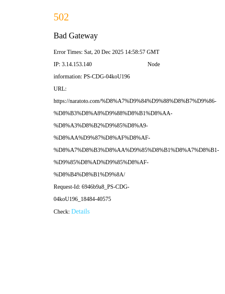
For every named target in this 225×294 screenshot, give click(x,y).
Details (80, 211)
